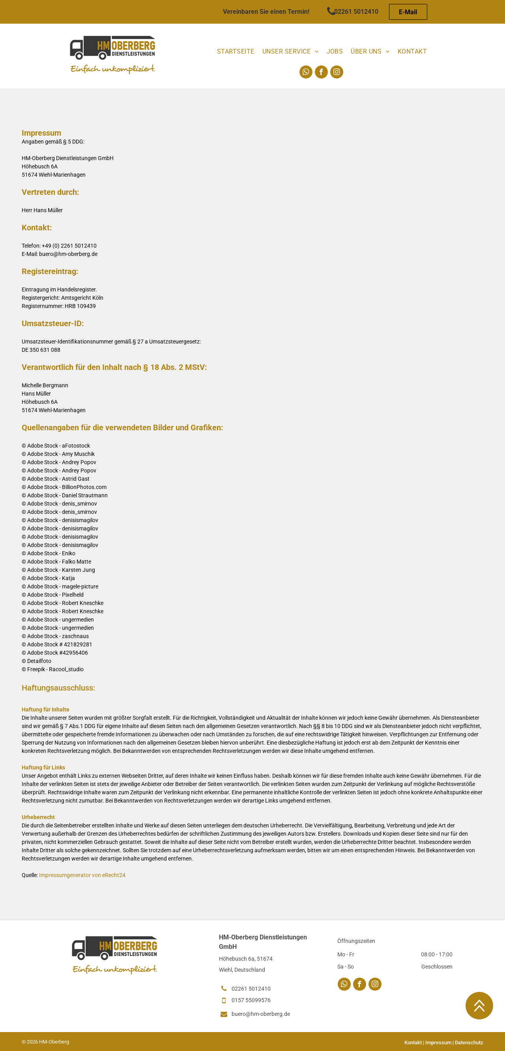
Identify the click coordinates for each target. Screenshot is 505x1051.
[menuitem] (235, 52)
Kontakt (413, 1042)
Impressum (438, 1042)
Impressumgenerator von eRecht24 (82, 875)
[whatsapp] (305, 72)
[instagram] (336, 72)
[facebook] (321, 72)
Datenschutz (469, 1042)
